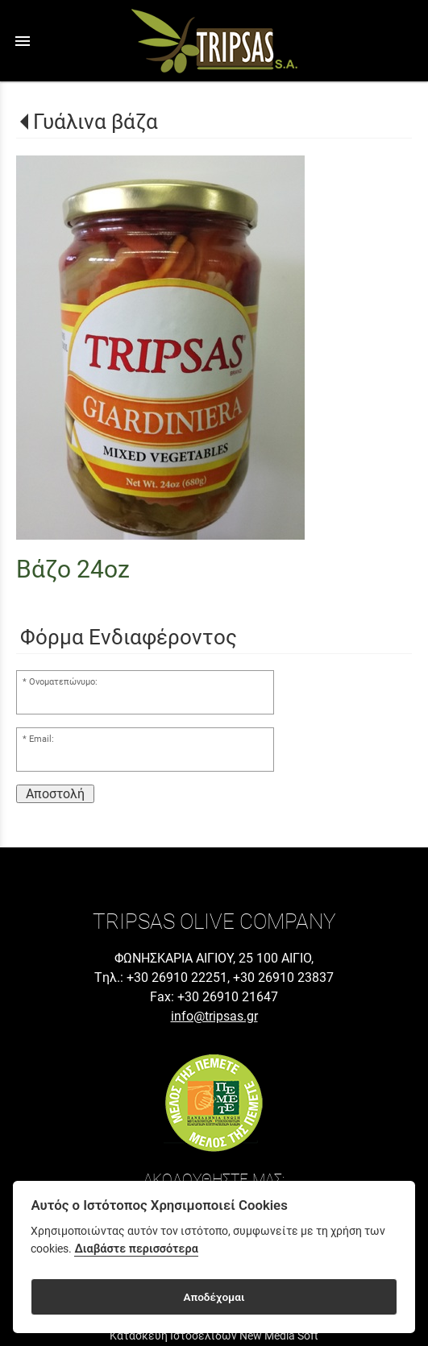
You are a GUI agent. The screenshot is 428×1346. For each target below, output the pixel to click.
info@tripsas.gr (214, 1016)
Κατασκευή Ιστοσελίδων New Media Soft (214, 1335)
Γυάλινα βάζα (95, 122)
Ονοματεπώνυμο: (63, 682)
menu (22, 41)
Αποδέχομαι (213, 1296)
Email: (41, 739)
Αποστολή (55, 793)
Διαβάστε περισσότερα (135, 1249)
